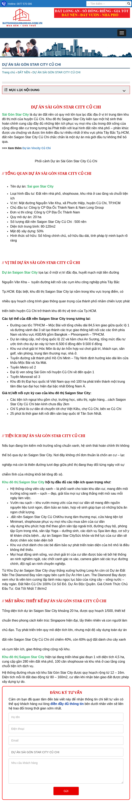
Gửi (66, 791)
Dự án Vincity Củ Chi (36, 148)
